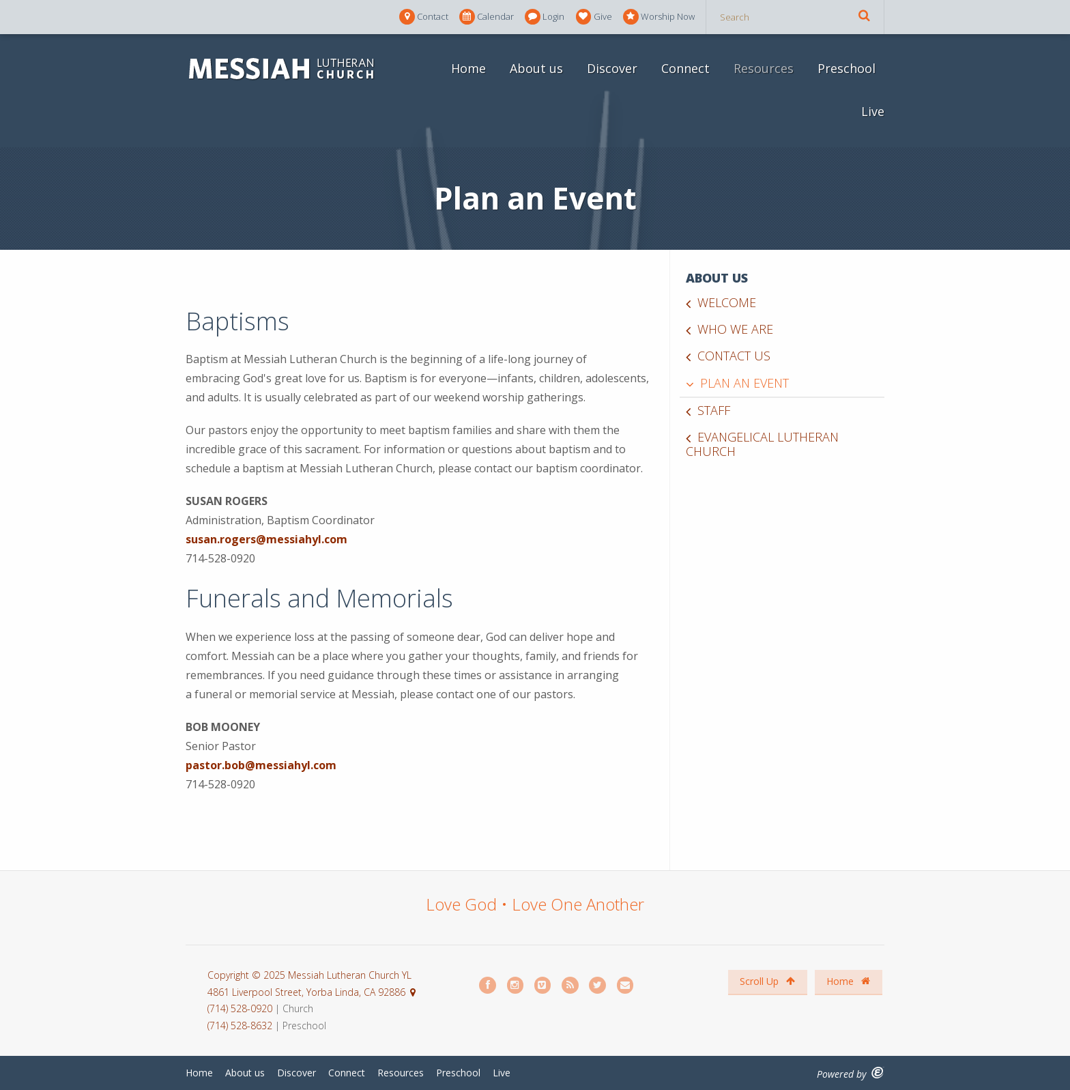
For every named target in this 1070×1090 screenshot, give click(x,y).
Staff (713, 410)
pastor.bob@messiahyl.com (261, 765)
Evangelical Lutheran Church (762, 444)
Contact (423, 17)
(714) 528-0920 (241, 1008)
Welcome (726, 302)
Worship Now (659, 17)
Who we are (735, 329)
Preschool (847, 68)
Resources (764, 68)
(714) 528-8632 (239, 1025)
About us (536, 68)
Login (544, 17)
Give (594, 17)
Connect (685, 68)
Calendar (486, 17)
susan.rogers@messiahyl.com (266, 539)
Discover (612, 68)
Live (872, 111)
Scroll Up (767, 981)
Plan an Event (744, 383)
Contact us (733, 355)
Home (468, 68)
